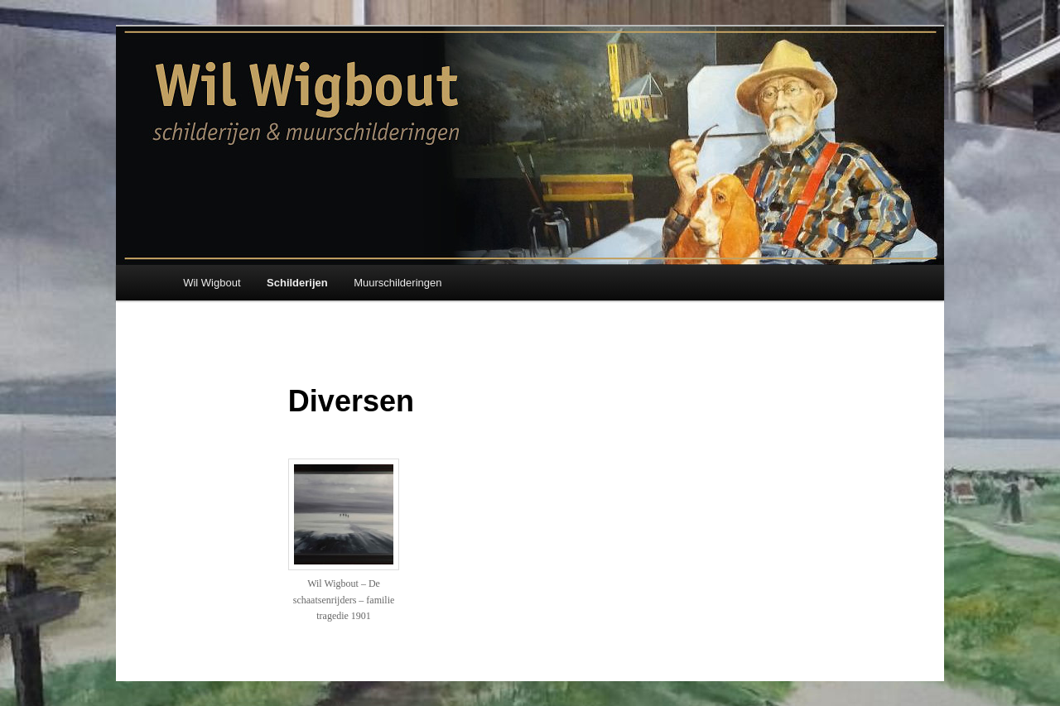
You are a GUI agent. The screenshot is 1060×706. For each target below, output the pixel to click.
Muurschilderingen (397, 282)
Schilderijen (297, 282)
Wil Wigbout (211, 282)
